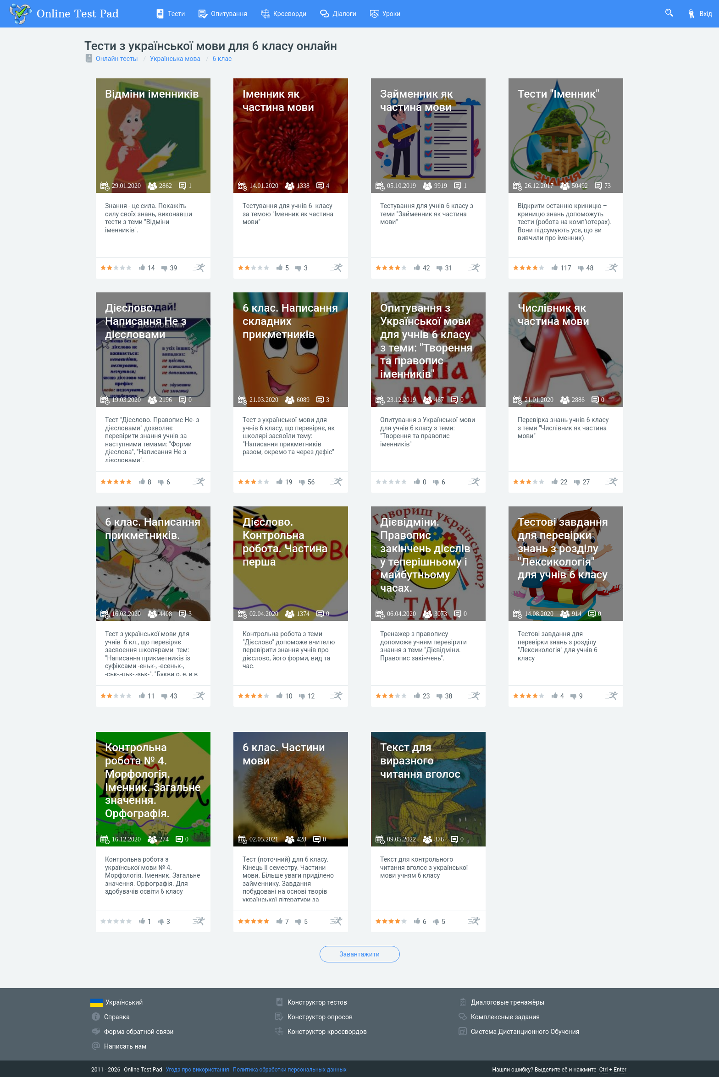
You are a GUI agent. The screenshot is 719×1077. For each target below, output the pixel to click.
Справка (117, 1017)
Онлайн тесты (117, 58)
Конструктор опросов (320, 1017)
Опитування (223, 13)
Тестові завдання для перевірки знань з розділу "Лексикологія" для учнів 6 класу (563, 548)
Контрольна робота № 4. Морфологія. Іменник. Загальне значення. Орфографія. (153, 780)
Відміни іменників (152, 94)
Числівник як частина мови (553, 315)
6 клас (222, 58)
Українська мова (175, 58)
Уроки (385, 13)
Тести (170, 13)
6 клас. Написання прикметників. (152, 529)
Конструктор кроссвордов (327, 1031)
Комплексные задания (505, 1017)
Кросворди (283, 13)
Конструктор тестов (317, 1002)
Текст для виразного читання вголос (420, 760)
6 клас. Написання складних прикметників (290, 321)
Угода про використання (197, 1069)
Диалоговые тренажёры (507, 1002)
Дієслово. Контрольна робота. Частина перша (285, 542)
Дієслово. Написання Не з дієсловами (146, 321)
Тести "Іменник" (558, 94)
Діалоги (338, 13)
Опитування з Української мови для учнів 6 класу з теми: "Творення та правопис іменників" (426, 341)
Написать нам (125, 1046)
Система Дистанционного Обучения (525, 1031)
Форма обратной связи (139, 1031)
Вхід (699, 13)
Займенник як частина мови (416, 101)
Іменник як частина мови (278, 101)
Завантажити (359, 954)
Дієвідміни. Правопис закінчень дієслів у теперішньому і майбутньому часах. (425, 555)
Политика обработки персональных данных (290, 1069)
